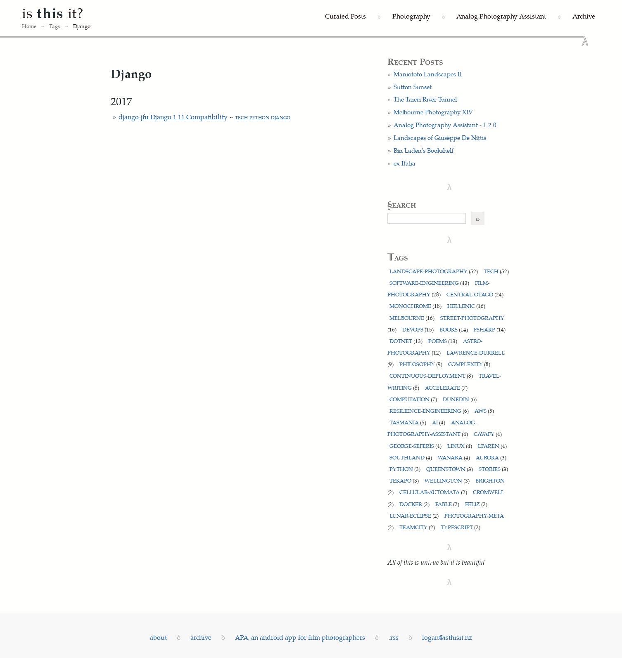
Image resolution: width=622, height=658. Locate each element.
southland (410, 457)
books (453, 329)
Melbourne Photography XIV (433, 112)
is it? (53, 12)
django (280, 117)
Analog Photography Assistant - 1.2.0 (445, 125)
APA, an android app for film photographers (300, 637)
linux (459, 446)
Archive (583, 16)
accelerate (446, 387)
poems (442, 341)
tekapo (404, 480)
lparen (492, 446)
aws (484, 410)
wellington (447, 480)
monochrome (415, 306)
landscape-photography (433, 271)
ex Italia (404, 163)
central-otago (474, 294)
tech (241, 117)
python (259, 117)
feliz (476, 504)
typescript (460, 527)
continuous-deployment (431, 375)
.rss (394, 637)
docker (414, 504)
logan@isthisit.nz (447, 637)
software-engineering (429, 282)
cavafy (488, 434)
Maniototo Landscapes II (428, 74)
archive (200, 637)
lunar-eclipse (414, 515)
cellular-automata (433, 492)
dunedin (460, 399)
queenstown (449, 469)
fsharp (490, 329)
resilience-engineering (429, 410)
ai (438, 422)
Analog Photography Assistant (501, 16)
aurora (491, 457)
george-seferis (415, 446)
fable (447, 504)
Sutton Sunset (413, 87)
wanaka (454, 457)
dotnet (406, 341)
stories (493, 469)
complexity (469, 364)
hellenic (466, 306)
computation (413, 399)
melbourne (411, 318)
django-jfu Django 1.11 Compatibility (173, 116)
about (158, 637)
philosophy (420, 364)
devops (418, 329)
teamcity (417, 527)
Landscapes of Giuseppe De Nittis (440, 137)
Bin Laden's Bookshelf (423, 150)
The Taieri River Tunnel (425, 99)
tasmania (407, 422)
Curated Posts (345, 16)
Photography (411, 16)
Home (29, 26)
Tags (54, 26)
